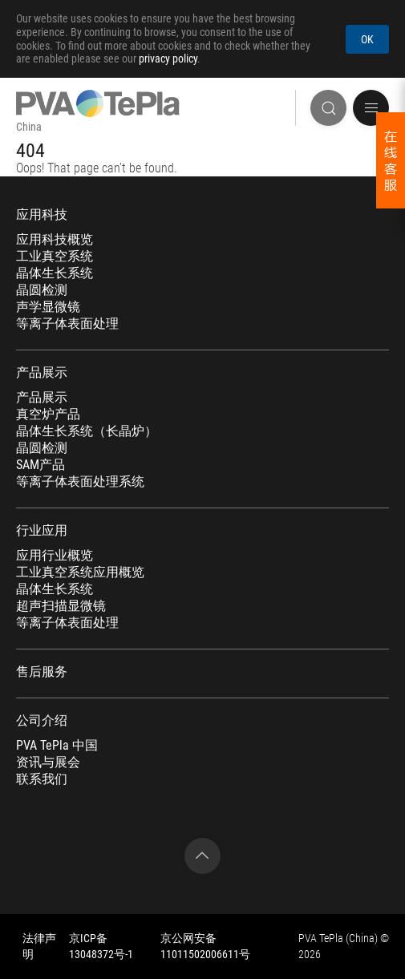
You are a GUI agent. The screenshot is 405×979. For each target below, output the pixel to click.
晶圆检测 (41, 290)
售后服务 (41, 671)
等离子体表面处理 (67, 324)
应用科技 (41, 214)
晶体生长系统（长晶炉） (86, 431)
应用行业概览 (54, 555)
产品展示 (41, 372)
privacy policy (168, 58)
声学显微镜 (48, 307)
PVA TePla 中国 (57, 745)
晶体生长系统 (54, 273)
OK (367, 39)
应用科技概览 (54, 239)
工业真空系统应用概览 (80, 572)
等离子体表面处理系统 (80, 481)
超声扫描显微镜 (61, 606)
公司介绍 (41, 720)
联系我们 (41, 779)
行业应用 (41, 530)
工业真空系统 (54, 256)
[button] (371, 108)
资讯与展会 (48, 762)
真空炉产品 (48, 414)
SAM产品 (40, 465)
